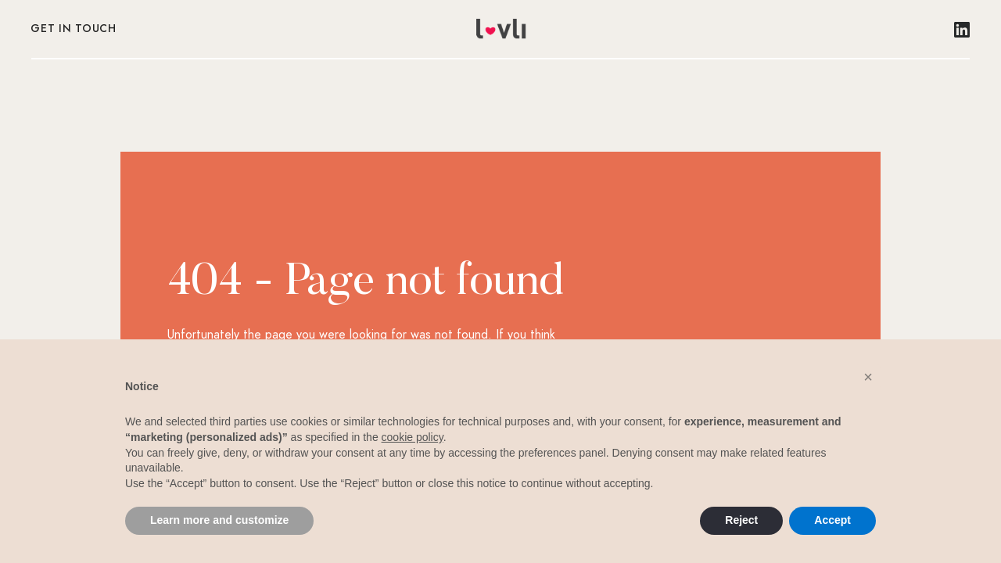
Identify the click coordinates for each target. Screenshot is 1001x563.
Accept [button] (832, 520)
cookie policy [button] (412, 437)
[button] (868, 376)
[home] (500, 29)
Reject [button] (741, 520)
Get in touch (74, 28)
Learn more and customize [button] (219, 520)
